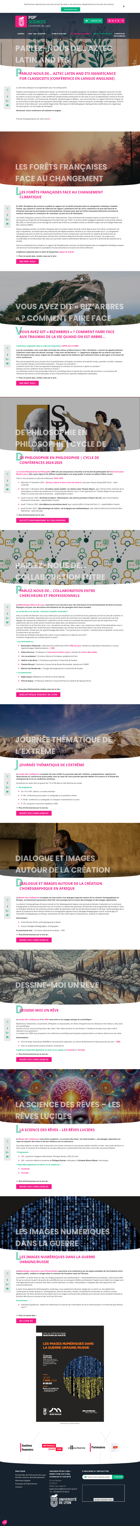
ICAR (52, 648)
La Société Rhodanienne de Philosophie (33, 471)
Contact (18, 1487)
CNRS (46, 1019)
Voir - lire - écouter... (37, 34)
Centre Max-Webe (89, 652)
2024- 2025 (58, 478)
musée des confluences (29, 1019)
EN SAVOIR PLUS (70, 9)
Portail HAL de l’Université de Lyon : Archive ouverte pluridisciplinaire (30, 1476)
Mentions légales (22, 1480)
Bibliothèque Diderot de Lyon (31, 605)
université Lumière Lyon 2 (59, 652)
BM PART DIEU (27, 261)
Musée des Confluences (29, 897)
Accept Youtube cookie (103, 1499)
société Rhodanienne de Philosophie (42, 520)
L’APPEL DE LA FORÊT (70, 346)
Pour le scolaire (59, 34)
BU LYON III (26, 1320)
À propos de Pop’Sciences (119, 35)
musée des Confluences (29, 774)
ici (49, 119)
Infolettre (96, 21)
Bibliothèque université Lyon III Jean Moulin (38, 1271)
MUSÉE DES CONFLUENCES (33, 813)
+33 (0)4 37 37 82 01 (61, 1492)
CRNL (118, 1041)
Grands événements (82, 34)
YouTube (81, 1050)
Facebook (70, 1050)
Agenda (20, 34)
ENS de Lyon (76, 645)
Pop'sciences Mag (104, 34)
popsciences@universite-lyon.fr (63, 1489)
